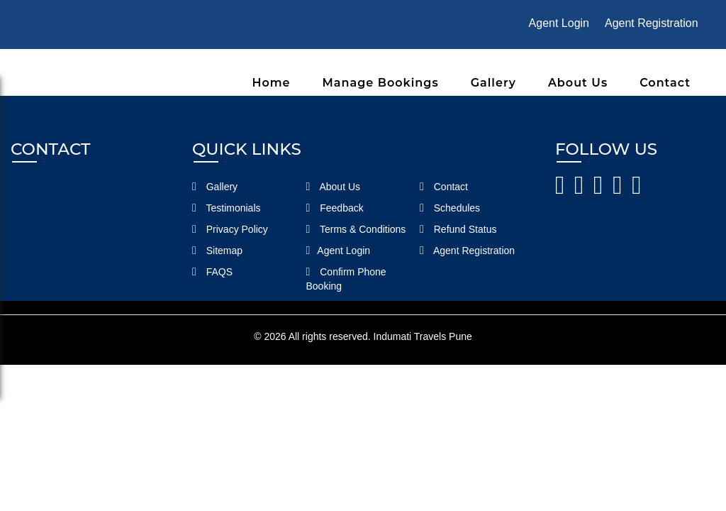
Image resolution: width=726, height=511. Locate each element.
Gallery (493, 82)
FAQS (212, 272)
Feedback (335, 208)
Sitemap (217, 250)
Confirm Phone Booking (346, 279)
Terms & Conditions (356, 229)
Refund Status (458, 229)
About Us (578, 82)
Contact (665, 82)
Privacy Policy (230, 229)
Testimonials (226, 208)
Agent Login (559, 23)
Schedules (450, 208)
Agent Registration (651, 23)
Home (271, 82)
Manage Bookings (381, 82)
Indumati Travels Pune (423, 336)
